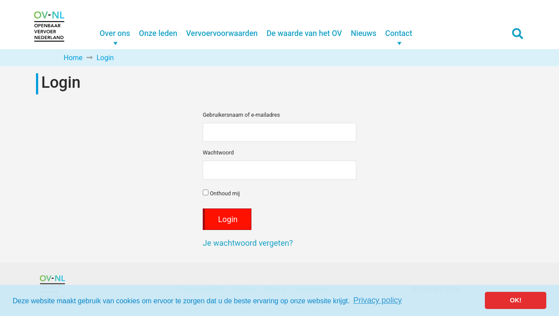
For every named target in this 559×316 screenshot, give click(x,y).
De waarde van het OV (304, 33)
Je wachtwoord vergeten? (248, 243)
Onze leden (158, 33)
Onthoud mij (221, 193)
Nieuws (363, 33)
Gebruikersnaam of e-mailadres (241, 114)
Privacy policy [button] (377, 300)
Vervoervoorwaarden (222, 33)
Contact (398, 33)
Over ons (115, 33)
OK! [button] (515, 300)
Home (73, 58)
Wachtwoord (218, 152)
